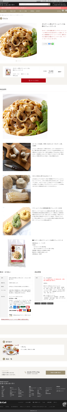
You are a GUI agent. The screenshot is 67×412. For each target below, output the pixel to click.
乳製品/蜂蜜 (12, 394)
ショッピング (20, 402)
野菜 (2, 393)
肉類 (2, 392)
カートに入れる (34, 80)
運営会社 (1, 406)
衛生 (46, 392)
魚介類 (3, 390)
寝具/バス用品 (31, 394)
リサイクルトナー (49, 387)
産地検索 (19, 393)
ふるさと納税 (27, 402)
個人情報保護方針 (14, 406)
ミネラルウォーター (13, 389)
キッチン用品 (31, 393)
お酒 (11, 390)
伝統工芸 (38, 396)
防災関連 (47, 390)
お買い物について (60, 391)
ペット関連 (39, 387)
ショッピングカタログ (60, 388)
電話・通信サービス (36, 402)
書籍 (38, 392)
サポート (55, 402)
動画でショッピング (32, 387)
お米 (2, 387)
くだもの (3, 389)
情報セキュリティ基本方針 (25, 406)
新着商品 (32, 11)
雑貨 (30, 396)
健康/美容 (20, 396)
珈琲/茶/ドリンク (13, 392)
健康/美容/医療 (48, 393)
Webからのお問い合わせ (56, 372)
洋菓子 (3, 394)
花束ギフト (31, 389)
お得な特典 (49, 402)
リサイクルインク (49, 389)
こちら (16, 75)
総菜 (19, 389)
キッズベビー (39, 394)
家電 (30, 392)
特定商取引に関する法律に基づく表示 (39, 406)
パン (11, 396)
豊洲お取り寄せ (21, 392)
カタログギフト (21, 394)
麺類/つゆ (11, 387)
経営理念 (7, 406)
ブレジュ (5, 18)
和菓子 (3, 396)
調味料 (11, 393)
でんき (43, 402)
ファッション (39, 389)
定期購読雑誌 (31, 390)
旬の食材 (19, 390)
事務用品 (38, 393)
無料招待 (38, 11)
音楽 (38, 390)
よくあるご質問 (52, 406)
